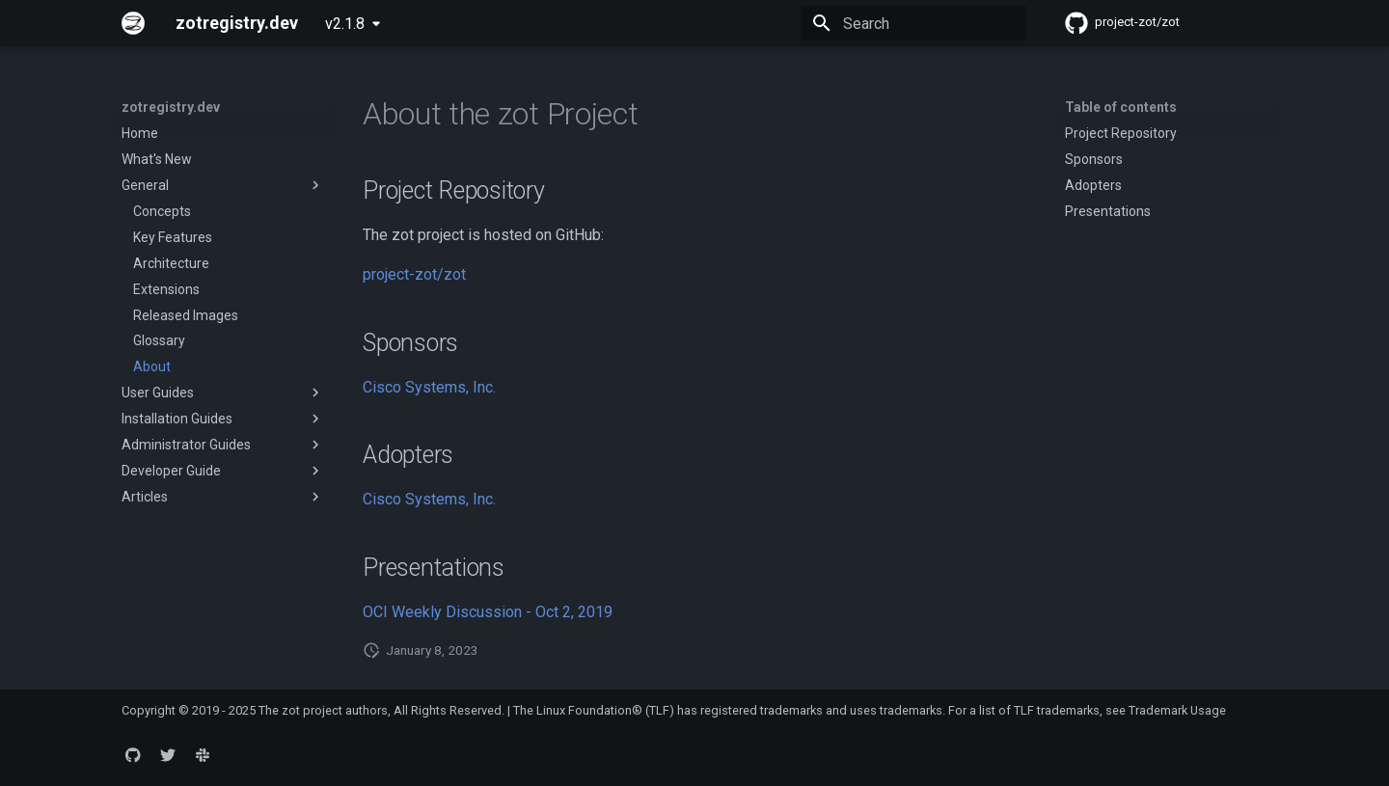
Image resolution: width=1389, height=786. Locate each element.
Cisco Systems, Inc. (429, 387)
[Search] (913, 23)
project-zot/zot (414, 274)
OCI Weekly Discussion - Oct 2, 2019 (488, 612)
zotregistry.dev (171, 107)
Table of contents (1121, 107)
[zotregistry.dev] (133, 23)
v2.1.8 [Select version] (345, 23)
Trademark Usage (1177, 710)
